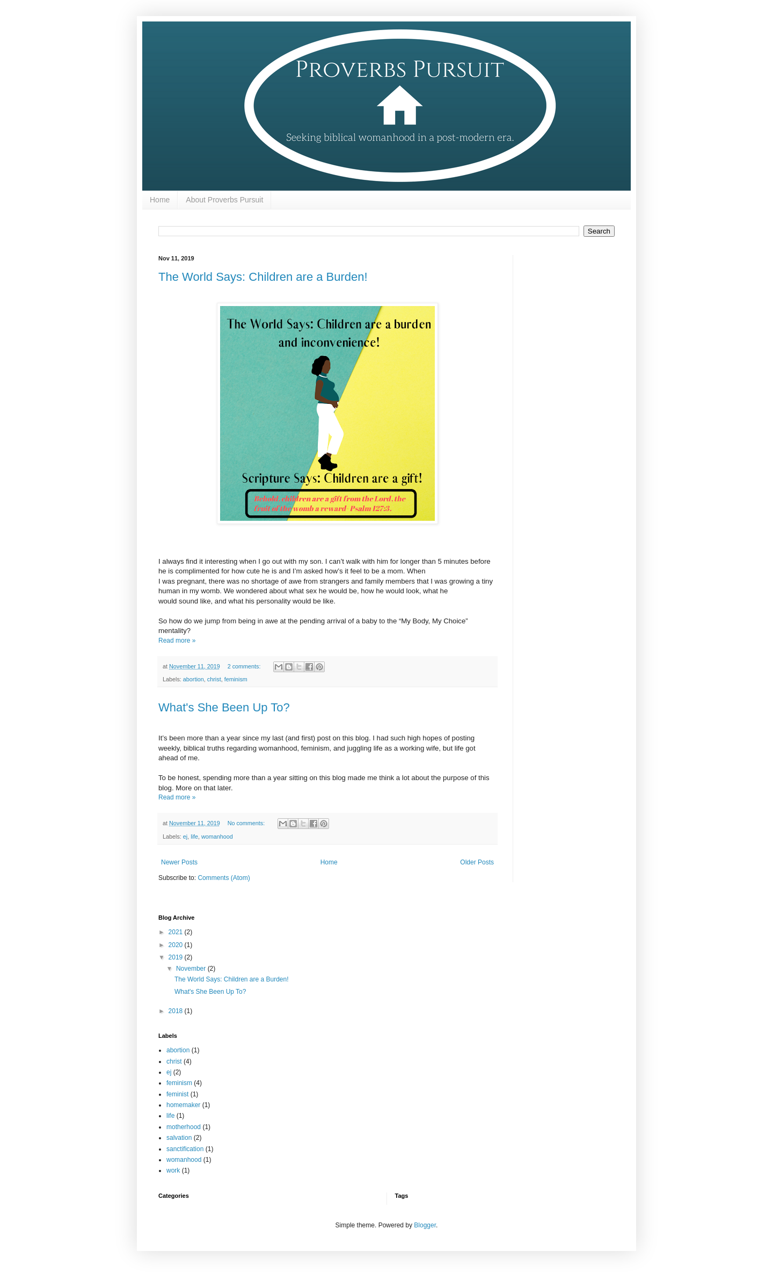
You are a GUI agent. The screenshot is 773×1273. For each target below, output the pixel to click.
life (194, 836)
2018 (177, 1011)
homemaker (183, 1105)
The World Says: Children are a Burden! (263, 276)
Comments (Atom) (224, 878)
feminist (177, 1094)
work (173, 1170)
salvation (179, 1137)
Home (160, 199)
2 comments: (245, 666)
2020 (177, 945)
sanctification (184, 1149)
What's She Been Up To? (224, 707)
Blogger (425, 1225)
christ (214, 679)
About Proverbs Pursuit (224, 199)
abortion (193, 679)
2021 (177, 932)
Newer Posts (179, 862)
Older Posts (477, 862)
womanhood (217, 836)
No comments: (247, 823)
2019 (177, 957)
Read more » (176, 640)
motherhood (183, 1127)
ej (185, 836)
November (192, 968)
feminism (235, 679)
